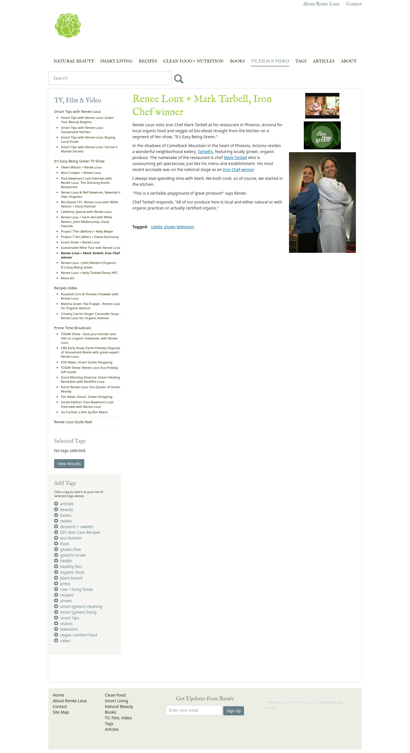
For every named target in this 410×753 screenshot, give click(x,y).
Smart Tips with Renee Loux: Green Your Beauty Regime (87, 119)
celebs (157, 226)
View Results (69, 463)
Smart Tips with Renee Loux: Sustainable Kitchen (82, 129)
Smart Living (116, 61)
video (62, 640)
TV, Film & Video (270, 61)
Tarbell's (205, 151)
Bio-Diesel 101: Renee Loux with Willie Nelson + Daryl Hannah (89, 204)
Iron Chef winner (238, 169)
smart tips (66, 617)
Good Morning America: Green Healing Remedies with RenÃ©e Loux (90, 379)
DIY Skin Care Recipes (77, 532)
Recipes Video (65, 288)
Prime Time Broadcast (72, 327)
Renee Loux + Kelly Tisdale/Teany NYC (89, 272)
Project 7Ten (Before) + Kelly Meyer (87, 231)
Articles (324, 61)
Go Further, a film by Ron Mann (84, 412)
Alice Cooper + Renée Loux (81, 172)
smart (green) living (75, 612)
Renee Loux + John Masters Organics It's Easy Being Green (88, 265)
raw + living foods (73, 589)
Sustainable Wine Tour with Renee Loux (90, 247)
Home (58, 695)
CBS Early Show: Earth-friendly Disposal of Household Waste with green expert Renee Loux (90, 352)
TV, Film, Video (118, 718)
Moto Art (67, 278)
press (62, 583)
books (62, 515)
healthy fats (68, 566)
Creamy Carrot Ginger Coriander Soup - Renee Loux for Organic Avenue (90, 316)
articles (64, 503)
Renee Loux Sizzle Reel (73, 422)
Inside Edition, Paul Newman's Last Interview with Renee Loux (87, 404)
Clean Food (115, 695)
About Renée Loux (321, 4)
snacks (63, 623)
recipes (63, 595)
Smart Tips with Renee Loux (77, 111)
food (61, 543)
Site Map (61, 712)
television (185, 226)
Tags (301, 61)
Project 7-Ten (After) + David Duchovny (90, 237)
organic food (69, 572)
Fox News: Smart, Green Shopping (86, 396)
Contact (354, 4)
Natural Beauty (74, 61)
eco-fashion (68, 538)
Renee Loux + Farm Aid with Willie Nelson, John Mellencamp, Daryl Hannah (86, 221)
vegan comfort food (75, 635)
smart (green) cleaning (78, 606)
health (63, 560)
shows (169, 226)
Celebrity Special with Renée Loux (86, 211)
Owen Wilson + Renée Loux (81, 167)
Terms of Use (299, 702)
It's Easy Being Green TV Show (79, 161)
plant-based (68, 578)
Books (237, 61)
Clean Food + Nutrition (193, 61)
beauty (63, 509)
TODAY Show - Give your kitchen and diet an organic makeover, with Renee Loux (89, 338)
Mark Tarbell (235, 157)
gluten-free (67, 549)
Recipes (148, 61)
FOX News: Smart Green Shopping (86, 362)
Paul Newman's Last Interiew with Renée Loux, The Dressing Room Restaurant (86, 182)
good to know (70, 555)
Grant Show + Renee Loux (80, 242)
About (348, 61)
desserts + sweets (73, 526)
